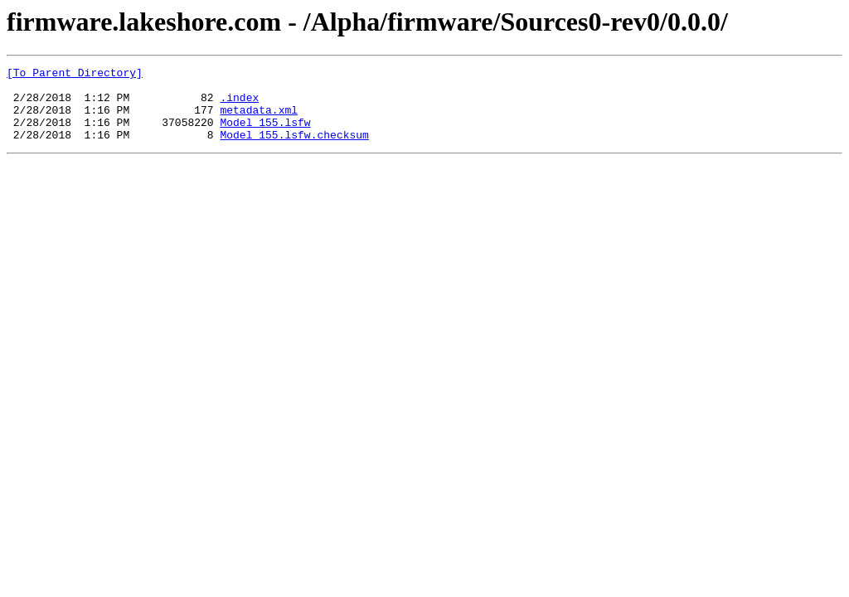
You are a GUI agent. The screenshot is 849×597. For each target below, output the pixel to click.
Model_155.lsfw (265, 134)
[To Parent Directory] (75, 74)
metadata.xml (259, 119)
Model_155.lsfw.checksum (294, 149)
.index (239, 104)
